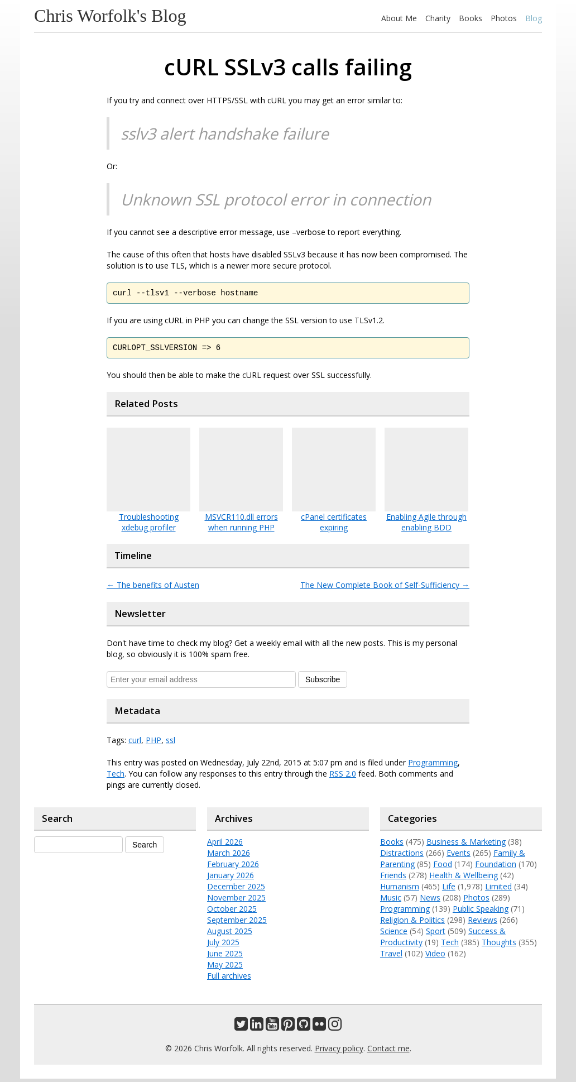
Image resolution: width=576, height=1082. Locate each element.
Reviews (482, 923)
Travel (391, 956)
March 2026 (228, 856)
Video (435, 956)
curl (134, 743)
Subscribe (322, 682)
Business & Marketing (466, 845)
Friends (393, 878)
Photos (504, 18)
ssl (170, 743)
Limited (498, 889)
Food (442, 867)
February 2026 (233, 867)
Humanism (399, 889)
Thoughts (499, 945)
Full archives (229, 979)
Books (470, 18)
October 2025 (232, 912)
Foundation (495, 867)
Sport (435, 934)
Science (393, 934)
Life (448, 889)
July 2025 (223, 945)
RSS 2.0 (342, 777)
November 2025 (236, 901)
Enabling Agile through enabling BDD (426, 525)
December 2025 (236, 889)
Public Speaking (480, 912)
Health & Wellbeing (463, 878)
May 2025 (225, 968)
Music (390, 901)
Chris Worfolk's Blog (110, 16)
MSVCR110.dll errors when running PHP (241, 525)
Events (459, 856)
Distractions (402, 856)
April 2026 (225, 845)
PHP (153, 743)
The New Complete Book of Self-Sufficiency (384, 588)
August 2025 (229, 934)
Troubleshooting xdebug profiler (149, 525)
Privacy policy (339, 1051)
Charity (437, 18)
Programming (433, 765)
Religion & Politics (412, 923)
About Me (399, 18)
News (430, 901)
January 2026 (230, 878)
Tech (115, 777)
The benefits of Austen (153, 588)
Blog (533, 18)
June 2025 (225, 956)
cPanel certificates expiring (334, 525)
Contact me (388, 1051)
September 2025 (237, 923)
